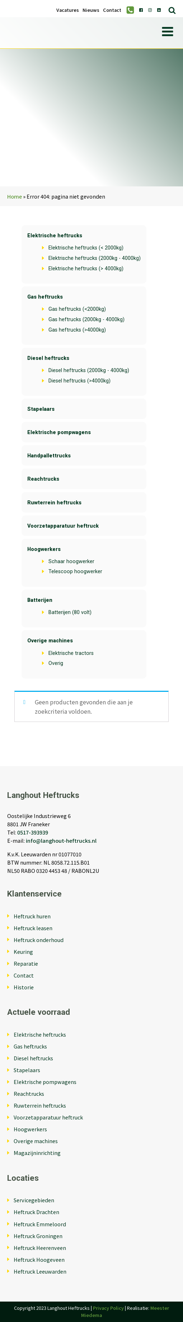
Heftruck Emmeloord (40, 1224)
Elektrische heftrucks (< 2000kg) (85, 248)
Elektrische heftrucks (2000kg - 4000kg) (94, 258)
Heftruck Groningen (38, 1236)
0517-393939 (32, 832)
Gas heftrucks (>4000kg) (77, 330)
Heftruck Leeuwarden (40, 1271)
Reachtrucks (43, 479)
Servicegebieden (34, 1200)
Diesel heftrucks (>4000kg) (79, 381)
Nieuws (91, 10)
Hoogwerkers (44, 549)
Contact (112, 10)
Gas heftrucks (45, 297)
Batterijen (39, 600)
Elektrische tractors (71, 653)
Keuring (23, 951)
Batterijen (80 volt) (70, 612)
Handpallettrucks (49, 456)
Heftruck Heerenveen (40, 1247)
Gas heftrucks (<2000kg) (77, 309)
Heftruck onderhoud (39, 939)
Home (14, 196)
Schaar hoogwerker (71, 561)
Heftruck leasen (33, 928)
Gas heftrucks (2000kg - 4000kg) (86, 320)
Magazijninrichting (37, 1152)
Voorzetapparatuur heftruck (63, 526)
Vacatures (67, 10)
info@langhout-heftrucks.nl (61, 840)
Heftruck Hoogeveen (39, 1259)
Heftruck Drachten (36, 1212)
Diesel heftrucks (48, 358)
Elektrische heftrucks (54, 236)
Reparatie (26, 963)
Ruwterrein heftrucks (54, 503)
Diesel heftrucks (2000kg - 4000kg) (88, 370)
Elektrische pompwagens (59, 432)
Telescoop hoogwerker (75, 572)
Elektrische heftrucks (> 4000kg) (85, 269)
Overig (55, 663)
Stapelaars (41, 409)
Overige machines (50, 641)
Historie (24, 987)
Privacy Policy (108, 1307)
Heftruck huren (32, 916)
